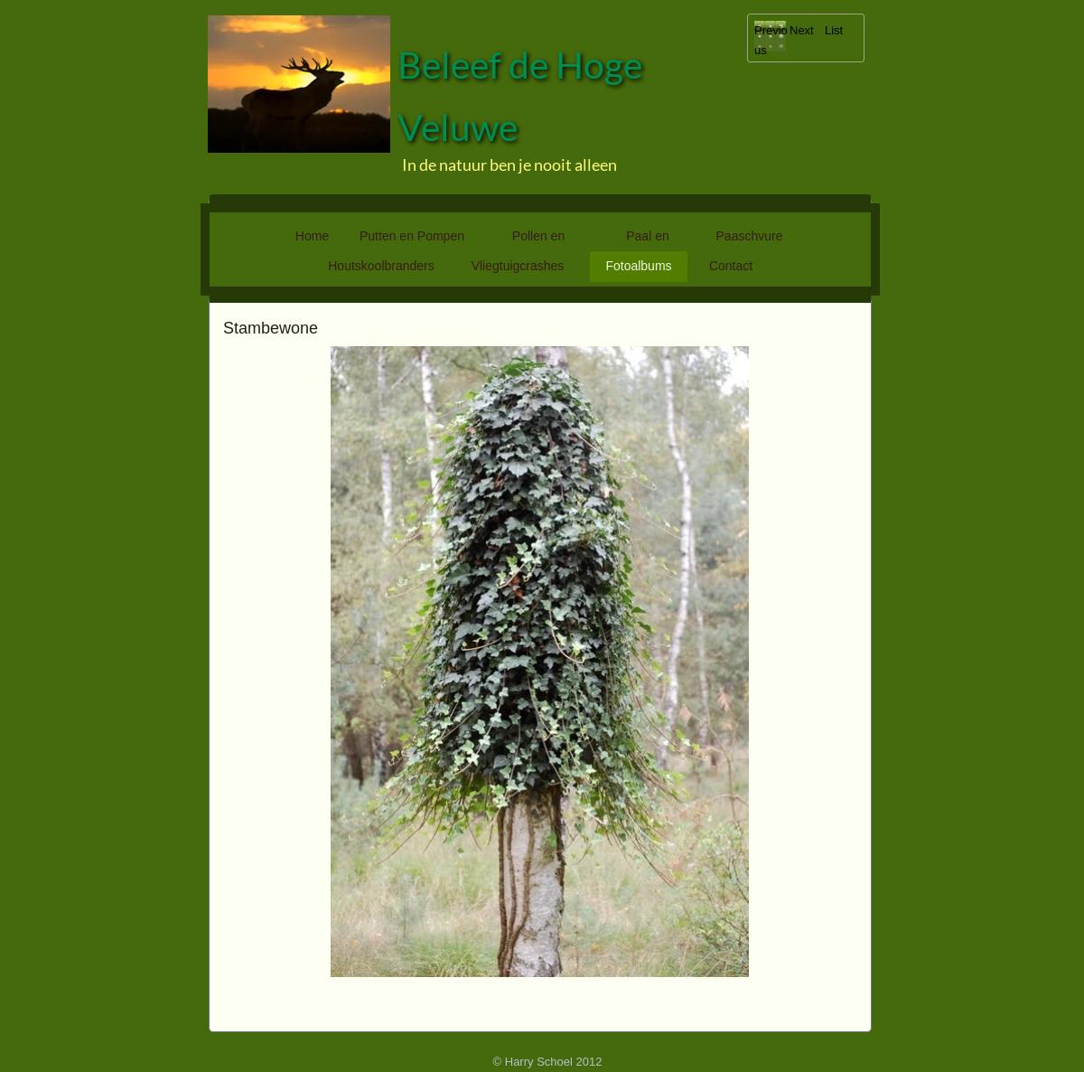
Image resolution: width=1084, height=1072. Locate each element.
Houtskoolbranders (381, 266)
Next (802, 30)
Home (312, 236)
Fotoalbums (638, 266)
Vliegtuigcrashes (518, 266)
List (834, 30)
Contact (730, 266)
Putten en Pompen (412, 236)
